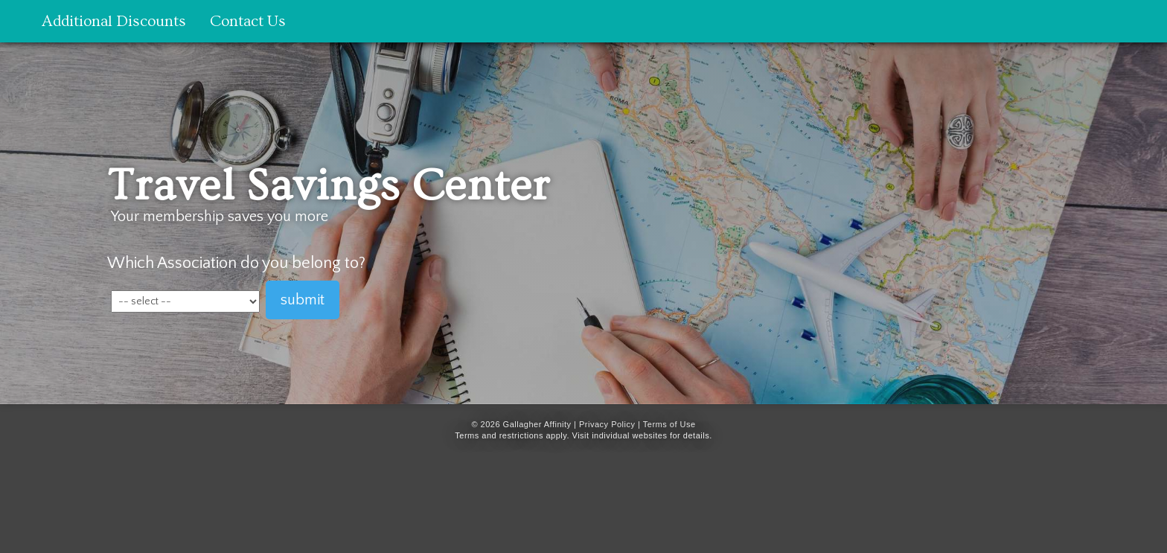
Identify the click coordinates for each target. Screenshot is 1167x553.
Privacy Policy (607, 424)
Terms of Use (669, 424)
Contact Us (248, 21)
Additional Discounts (114, 21)
